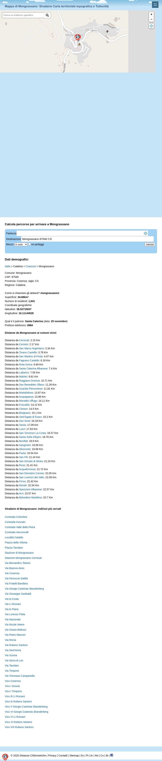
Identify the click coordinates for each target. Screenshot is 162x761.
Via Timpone (12, 670)
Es (82, 755)
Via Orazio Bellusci (15, 629)
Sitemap (74, 755)
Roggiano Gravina (29, 380)
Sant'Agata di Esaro (30, 416)
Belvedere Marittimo (30, 497)
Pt (87, 755)
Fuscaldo (24, 404)
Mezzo (10, 244)
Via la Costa (12, 598)
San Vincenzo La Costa (32, 433)
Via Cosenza (12, 573)
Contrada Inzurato (15, 522)
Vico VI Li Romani (15, 716)
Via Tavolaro (12, 665)
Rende (23, 485)
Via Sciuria (11, 655)
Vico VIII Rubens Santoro (19, 727)
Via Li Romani (13, 604)
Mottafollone (26, 392)
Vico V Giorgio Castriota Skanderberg (26, 706)
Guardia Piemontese (30, 388)
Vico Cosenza (13, 680)
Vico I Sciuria (12, 686)
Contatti (63, 755)
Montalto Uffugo (28, 400)
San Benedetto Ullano (31, 384)
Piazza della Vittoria (16, 542)
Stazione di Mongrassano (19, 552)
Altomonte (25, 449)
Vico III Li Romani (15, 696)
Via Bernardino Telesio (18, 563)
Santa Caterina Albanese (33, 368)
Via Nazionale (13, 619)
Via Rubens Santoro (16, 645)
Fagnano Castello (29, 360)
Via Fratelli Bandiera (16, 583)
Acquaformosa (27, 469)
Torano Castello (28, 352)
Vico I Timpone (13, 691)
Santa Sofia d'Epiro (30, 437)
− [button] (151, 19)
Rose (22, 465)
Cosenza (31, 266)
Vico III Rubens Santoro (18, 701)
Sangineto (25, 445)
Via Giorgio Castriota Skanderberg (24, 588)
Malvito (23, 376)
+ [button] (151, 14)
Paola (22, 453)
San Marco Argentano (31, 348)
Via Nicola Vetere (15, 624)
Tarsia (22, 424)
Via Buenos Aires (14, 568)
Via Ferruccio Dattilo (16, 578)
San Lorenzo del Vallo (31, 477)
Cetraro (23, 408)
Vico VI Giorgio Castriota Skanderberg (26, 711)
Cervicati (24, 340)
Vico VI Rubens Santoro (18, 722)
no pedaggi (38, 244)
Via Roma (10, 639)
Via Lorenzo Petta (15, 614)
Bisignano (24, 412)
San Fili (23, 457)
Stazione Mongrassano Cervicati (23, 557)
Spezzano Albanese (30, 489)
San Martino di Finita (30, 356)
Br (107, 755)
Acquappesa (26, 396)
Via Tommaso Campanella (20, 675)
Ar (91, 755)
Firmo (22, 481)
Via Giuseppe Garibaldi (18, 593)
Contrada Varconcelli (17, 532)
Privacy (52, 755)
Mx (96, 755)
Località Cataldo (14, 537)
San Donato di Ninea (31, 461)
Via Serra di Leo (14, 660)
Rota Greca (25, 364)
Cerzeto (23, 344)
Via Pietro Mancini (15, 634)
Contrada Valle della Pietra (20, 527)
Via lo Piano (11, 609)
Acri (21, 493)
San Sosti (24, 420)
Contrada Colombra (16, 516)
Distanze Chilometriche (33, 755)
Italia (7, 266)
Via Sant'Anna (13, 650)
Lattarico (24, 372)
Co (102, 755)
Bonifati (23, 441)
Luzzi (22, 428)
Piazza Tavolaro (14, 547)
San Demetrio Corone (31, 473)
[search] (23, 15)
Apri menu (155, 4)
